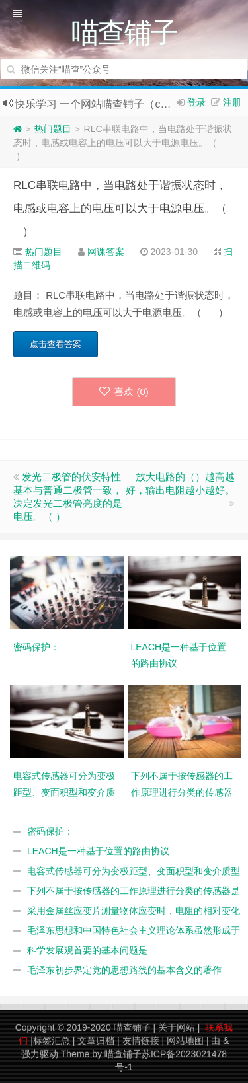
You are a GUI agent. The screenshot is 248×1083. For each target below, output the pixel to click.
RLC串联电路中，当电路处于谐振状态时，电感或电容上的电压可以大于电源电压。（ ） (123, 208)
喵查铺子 (132, 1027)
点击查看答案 (55, 344)
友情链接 (140, 1040)
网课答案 (105, 251)
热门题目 (52, 129)
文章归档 (95, 1040)
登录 (196, 102)
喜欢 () (124, 391)
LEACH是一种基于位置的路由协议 (98, 851)
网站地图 (185, 1040)
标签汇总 (51, 1040)
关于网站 (176, 1027)
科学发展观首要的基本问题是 (87, 950)
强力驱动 (39, 1054)
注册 (232, 102)
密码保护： (50, 831)
